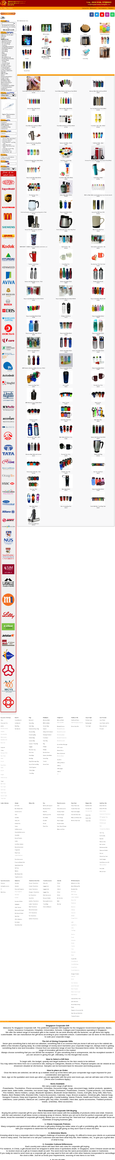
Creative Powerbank (75, 784)
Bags (30, 717)
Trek (72, 886)
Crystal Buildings (74, 897)
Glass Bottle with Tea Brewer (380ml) (33, 125)
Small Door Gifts (103, 780)
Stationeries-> (5, 84)
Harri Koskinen (74, 910)
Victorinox (73, 888)
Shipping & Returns (6, 124)
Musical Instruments (19, 811)
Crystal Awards (18, 719)
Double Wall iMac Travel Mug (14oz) (98, 506)
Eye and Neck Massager (62, 736)
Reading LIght (88, 721)
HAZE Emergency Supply (77, 721)
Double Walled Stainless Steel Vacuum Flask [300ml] (66, 91)
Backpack (31, 719)
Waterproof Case (61, 799)
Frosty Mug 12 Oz (65, 264)
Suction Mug (85, 58)
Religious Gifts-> (5, 79)
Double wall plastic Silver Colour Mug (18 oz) (65, 229)
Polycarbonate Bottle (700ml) (66, 212)
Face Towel (3, 767)
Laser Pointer (102, 719)
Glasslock (73, 860)
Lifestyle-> (3, 72)
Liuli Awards (17, 721)
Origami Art (17, 813)
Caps (2, 719)
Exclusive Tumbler (34, 419)
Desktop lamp (89, 719)
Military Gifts (4, 73)
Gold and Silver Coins (76, 921)
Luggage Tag (45, 845)
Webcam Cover (103, 829)
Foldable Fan (17, 794)
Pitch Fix (73, 875)
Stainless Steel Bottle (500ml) (98, 350)
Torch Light (88, 723)
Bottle (58, 851)
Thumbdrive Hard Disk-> (8, 85)
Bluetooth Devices (61, 723)
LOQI (72, 871)
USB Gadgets (60, 754)
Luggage (30, 738)
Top (1, 8)
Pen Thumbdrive (32, 862)
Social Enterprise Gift (104, 822)
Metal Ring (17, 723)
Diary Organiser (18, 845)
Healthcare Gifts (74, 717)
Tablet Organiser (32, 752)
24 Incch (59, 843)
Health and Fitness (75, 719)
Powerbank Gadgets (75, 786)
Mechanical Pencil (46, 784)
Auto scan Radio (60, 719)
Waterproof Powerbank (76, 790)
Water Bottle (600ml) (66, 489)
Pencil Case (31, 742)
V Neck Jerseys (4, 760)
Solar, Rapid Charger (62, 797)
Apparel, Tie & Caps (6, 717)
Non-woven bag (32, 740)
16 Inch (58, 839)
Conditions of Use (6, 127)
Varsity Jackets (4, 729)
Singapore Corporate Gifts (77, 930)
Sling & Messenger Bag (34, 748)
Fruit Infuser (46, 45)
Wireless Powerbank (75, 792)
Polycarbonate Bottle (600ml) (98, 316)
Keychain (101, 805)
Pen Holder (17, 866)
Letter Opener (18, 856)
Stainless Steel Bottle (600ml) (33, 350)
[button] (86, 8)
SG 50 (72, 908)
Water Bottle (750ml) (33, 506)
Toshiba (73, 884)
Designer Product (75, 903)
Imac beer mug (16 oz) (98, 471)
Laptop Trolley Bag (33, 736)
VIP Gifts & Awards (75, 836)
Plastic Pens (45, 797)
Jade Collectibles (74, 923)
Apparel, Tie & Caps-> (7, 35)
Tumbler (105, 58)
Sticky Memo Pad (18, 868)
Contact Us (4, 128)
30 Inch (58, 847)
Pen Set (44, 794)
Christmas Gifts (89, 786)
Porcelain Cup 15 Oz (98, 385)
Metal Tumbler (98, 402)
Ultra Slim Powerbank (75, 788)
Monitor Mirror (60, 741)
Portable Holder (60, 794)
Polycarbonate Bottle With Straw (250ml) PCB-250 (34, 298)
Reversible (3, 736)
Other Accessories (47, 847)
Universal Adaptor (47, 855)
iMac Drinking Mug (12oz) (66, 506)
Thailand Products (75, 934)
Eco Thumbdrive (32, 847)
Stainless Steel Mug (98, 454)
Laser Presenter (103, 717)
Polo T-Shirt (3, 745)
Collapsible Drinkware (105, 33)
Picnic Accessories (19, 820)
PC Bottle (105, 45)
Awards (17, 717)
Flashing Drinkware (27, 45)
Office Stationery (18, 864)
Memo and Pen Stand (19, 858)
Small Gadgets (103, 820)
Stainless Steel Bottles (66, 58)
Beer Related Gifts (19, 784)
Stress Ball (102, 827)
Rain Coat (59, 853)
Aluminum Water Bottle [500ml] (33, 108)
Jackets (2, 723)
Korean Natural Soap (75, 925)
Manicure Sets (103, 807)
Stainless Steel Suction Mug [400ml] (33, 143)
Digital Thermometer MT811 (8, 115)
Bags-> (3, 38)
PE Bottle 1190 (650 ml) (65, 316)
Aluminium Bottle (27, 33)
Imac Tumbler (66, 385)
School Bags (31, 744)
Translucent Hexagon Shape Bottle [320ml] (33, 160)
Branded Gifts (74, 843)
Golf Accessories (18, 799)
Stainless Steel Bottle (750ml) (66, 281)
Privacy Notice (5, 125)
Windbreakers (4, 731)
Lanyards (3, 739)
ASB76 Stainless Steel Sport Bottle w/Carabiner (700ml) (33, 368)
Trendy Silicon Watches (105, 799)
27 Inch (58, 845)
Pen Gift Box (45, 790)
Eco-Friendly (102, 803)
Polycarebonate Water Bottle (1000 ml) (33, 333)
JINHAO (72, 862)
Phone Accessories (61, 780)
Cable (58, 782)
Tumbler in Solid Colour (33, 264)
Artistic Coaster (103, 786)
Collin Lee (73, 906)
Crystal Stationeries (75, 901)
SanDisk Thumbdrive (33, 864)
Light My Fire (74, 869)
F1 (1, 843)
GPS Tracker (60, 739)
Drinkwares (10, 8)
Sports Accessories (5, 836)
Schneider (73, 880)
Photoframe (73, 853)
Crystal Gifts (73, 893)
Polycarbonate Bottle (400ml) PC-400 (98, 298)
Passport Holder (47, 849)
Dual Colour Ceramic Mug (66, 160)
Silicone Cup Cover (104, 818)
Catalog (4, 8)
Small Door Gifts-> (6, 81)
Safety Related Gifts (19, 824)
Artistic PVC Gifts (103, 784)
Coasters (85, 33)
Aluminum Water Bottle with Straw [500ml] (98, 91)
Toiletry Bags (32, 755)
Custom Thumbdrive (33, 843)
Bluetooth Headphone (62, 732)
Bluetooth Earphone (61, 728)
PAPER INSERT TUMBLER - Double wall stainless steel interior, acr (33, 246)
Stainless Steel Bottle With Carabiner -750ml (34, 281)
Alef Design (73, 845)
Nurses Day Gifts (75, 723)
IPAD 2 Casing (74, 847)
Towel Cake (3, 775)
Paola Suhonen (74, 919)
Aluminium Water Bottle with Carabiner (34, 454)
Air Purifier (17, 782)
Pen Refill (45, 792)
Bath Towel (3, 765)
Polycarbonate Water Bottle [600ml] (33, 177)
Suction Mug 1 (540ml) (98, 177)
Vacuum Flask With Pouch (33, 523)
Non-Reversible (4, 733)
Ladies (16, 807)
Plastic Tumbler (66, 402)
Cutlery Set (17, 792)
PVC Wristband (103, 794)
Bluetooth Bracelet (61, 725)
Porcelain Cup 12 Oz (33, 195)
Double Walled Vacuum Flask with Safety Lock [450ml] (34, 91)
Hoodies (2, 727)
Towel (2, 763)
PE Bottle (27, 58)
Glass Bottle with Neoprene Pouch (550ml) (66, 125)
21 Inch (58, 841)
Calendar (17, 841)
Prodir (72, 878)
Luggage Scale (46, 843)
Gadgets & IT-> (5, 64)
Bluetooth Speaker (61, 734)
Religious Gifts (89, 780)
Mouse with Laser (103, 723)
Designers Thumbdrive (34, 845)
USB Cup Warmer (61, 750)
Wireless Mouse (60, 745)
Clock (16, 788)
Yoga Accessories (19, 833)
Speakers (59, 747)
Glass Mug (66, 45)
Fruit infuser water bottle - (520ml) (98, 125)
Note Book (17, 847)
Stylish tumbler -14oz (66, 246)
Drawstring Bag (32, 729)
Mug (85, 45)
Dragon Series (74, 864)
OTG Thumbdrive (33, 859)
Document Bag (32, 727)
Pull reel (101, 816)
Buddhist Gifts (89, 782)
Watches (16, 828)
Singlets (2, 758)
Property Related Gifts (20, 822)
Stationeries (17, 836)
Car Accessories (18, 786)
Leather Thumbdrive (33, 853)
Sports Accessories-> (6, 82)
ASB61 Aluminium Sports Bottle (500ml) (33, 402)
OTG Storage (60, 790)
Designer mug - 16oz (66, 471)
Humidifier (17, 803)
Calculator (17, 839)
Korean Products (18, 805)
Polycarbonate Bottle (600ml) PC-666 (33, 316)
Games (16, 797)
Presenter (102, 725)
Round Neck (3, 752)
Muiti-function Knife (103, 812)
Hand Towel (3, 771)
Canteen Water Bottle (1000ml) (66, 195)
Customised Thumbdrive (105, 788)
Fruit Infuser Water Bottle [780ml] (66, 177)
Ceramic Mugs (66, 33)
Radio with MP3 (60, 721)
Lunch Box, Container (19, 809)
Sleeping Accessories (47, 851)
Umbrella (59, 836)
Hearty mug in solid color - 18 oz (34, 471)
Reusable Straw (46, 58)
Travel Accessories (47, 836)
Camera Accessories (61, 784)
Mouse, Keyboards (61, 743)
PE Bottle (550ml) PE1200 (98, 281)
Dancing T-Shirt (4, 743)
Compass (3, 839)
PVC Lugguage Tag (103, 790)
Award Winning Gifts (75, 841)
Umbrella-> (4, 88)
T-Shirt (2, 741)
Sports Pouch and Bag (34, 750)
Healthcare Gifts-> (6, 66)
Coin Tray (102, 801)
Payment (4, 122)
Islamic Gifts (88, 791)
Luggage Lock (46, 841)
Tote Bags (73, 873)
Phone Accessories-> (6, 76)
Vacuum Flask (27, 70)
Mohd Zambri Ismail (75, 917)
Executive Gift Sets (19, 851)
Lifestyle (16, 780)
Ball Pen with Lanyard (47, 782)
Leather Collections (6, 70)
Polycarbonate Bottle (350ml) (98, 368)
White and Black (103, 824)
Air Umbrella (60, 849)
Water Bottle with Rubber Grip (65, 437)
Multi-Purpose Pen (47, 788)
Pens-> (3, 75)
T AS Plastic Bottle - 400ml (98, 143)
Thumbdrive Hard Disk (34, 836)
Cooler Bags (31, 723)
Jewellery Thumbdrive (34, 851)
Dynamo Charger (60, 788)
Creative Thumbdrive (33, 841)
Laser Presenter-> (6, 69)
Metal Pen (45, 786)
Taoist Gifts (88, 793)
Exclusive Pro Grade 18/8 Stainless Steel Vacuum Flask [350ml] (98, 160)
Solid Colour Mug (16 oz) (66, 419)
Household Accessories (20, 801)
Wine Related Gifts (19, 831)
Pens (44, 780)
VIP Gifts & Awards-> (6, 90)
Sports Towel (4, 773)
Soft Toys (17, 826)
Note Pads (17, 862)
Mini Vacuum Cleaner (19, 860)
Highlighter (17, 854)
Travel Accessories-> (6, 87)
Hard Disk (31, 849)
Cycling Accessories (5, 841)
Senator (72, 882)
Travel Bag (31, 757)
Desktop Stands (60, 786)
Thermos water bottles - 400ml (33, 437)
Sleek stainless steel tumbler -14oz (98, 246)
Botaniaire (73, 856)
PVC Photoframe (103, 792)
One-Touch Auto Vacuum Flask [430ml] (98, 108)
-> (5, 39)
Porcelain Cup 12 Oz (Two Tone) (98, 264)
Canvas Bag (31, 721)
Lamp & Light (89, 717)
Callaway (73, 858)
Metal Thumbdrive (33, 855)
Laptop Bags (32, 733)
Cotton (2, 747)
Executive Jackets (4, 725)
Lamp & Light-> (5, 67)
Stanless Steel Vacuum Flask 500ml (98, 437)
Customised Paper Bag (34, 725)
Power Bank (73, 780)
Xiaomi (72, 890)
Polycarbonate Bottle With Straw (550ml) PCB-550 (66, 298)
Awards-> (3, 36)
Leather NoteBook (75, 849)
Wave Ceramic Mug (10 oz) (98, 229)
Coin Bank (17, 790)
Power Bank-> (5, 78)
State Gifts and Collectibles (76, 932)
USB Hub (59, 756)
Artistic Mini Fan (103, 782)
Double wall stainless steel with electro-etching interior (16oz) (33, 212)
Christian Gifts (89, 784)
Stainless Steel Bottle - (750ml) (66, 143)
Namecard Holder (104, 814)
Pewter (72, 928)
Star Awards (17, 725)
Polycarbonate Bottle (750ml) (98, 333)
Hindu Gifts (88, 789)
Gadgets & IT (60, 717)
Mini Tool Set (102, 809)
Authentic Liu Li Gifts (75, 839)
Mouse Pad (73, 851)
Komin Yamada (74, 914)
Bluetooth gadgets (61, 730)
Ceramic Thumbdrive (33, 839)
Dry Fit (2, 749)
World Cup (3, 845)
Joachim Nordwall (75, 912)
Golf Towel (3, 769)
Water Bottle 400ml (98, 419)
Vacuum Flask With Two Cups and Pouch (33, 229)
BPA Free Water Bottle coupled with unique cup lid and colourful (98, 195)
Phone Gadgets (60, 792)
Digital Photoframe (19, 817)
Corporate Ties (4, 721)
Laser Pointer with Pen (104, 721)
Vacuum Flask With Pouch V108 (98, 212)
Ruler (101, 797)
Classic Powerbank (75, 782)
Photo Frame (17, 815)
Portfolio (16, 849)
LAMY (72, 867)
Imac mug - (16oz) (33, 489)
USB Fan (59, 752)
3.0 (57, 758)
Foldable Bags (32, 731)
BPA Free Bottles (46, 33)
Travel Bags (45, 853)
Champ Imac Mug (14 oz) (33, 385)
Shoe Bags (31, 746)
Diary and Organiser (19, 843)
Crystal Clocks (74, 899)
